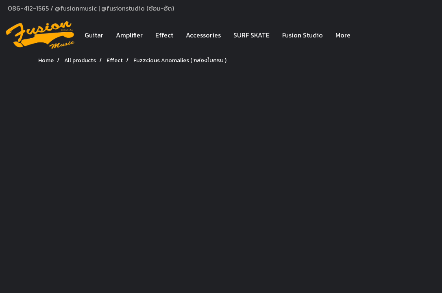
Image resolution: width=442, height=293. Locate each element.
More (343, 35)
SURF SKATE (251, 35)
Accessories (203, 35)
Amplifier (129, 35)
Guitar (94, 35)
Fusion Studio (302, 35)
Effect (164, 35)
